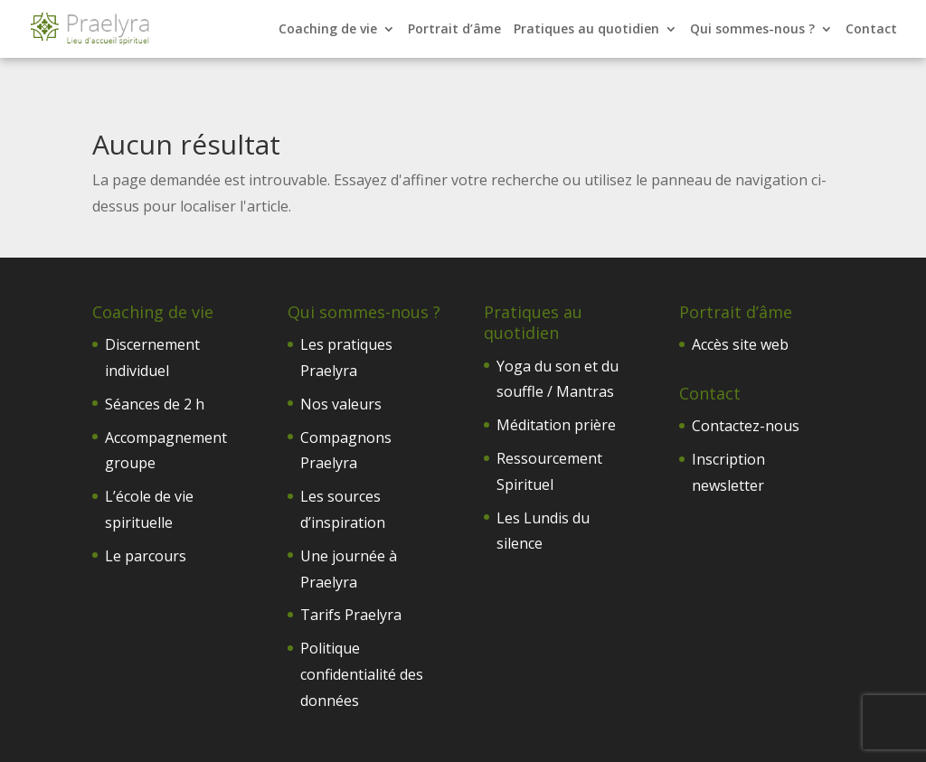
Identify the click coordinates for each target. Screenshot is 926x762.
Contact (871, 30)
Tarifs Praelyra (351, 615)
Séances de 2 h (154, 404)
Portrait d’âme (454, 30)
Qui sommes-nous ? (752, 30)
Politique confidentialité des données (361, 674)
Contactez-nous (745, 426)
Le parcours (145, 556)
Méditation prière (556, 425)
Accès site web (740, 344)
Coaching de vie (328, 30)
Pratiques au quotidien (586, 30)
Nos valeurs (341, 404)
